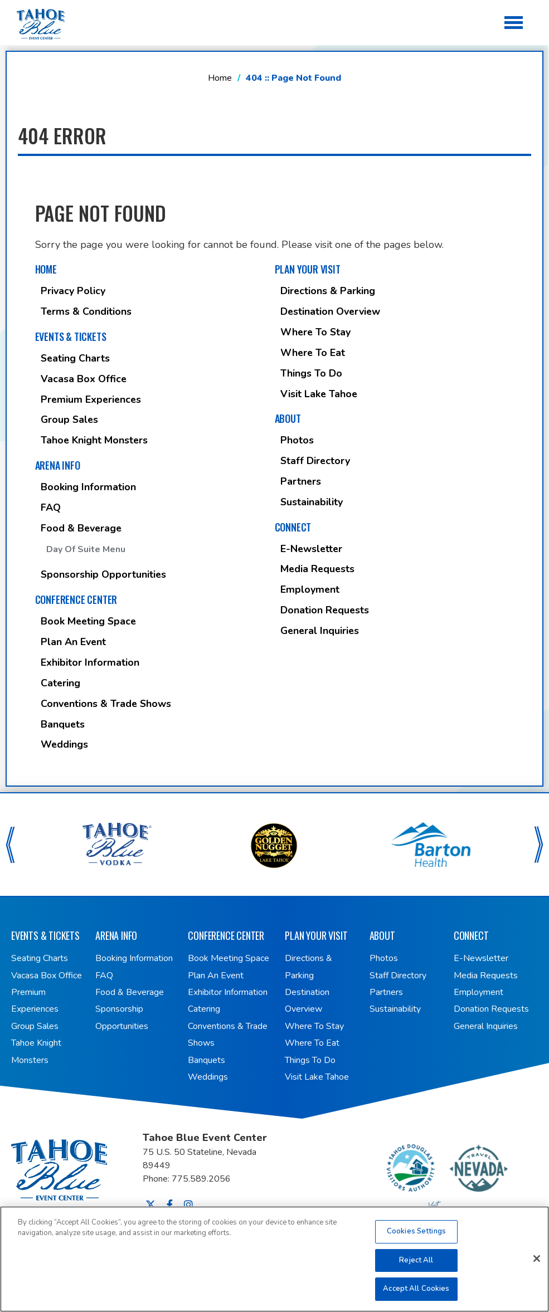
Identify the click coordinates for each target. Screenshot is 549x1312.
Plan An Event (73, 641)
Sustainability (311, 502)
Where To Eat (312, 352)
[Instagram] (188, 1204)
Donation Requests (324, 610)
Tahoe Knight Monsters (94, 440)
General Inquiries (319, 630)
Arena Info (57, 465)
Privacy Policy (73, 290)
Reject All (416, 1266)
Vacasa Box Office (84, 379)
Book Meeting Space (88, 621)
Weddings (64, 744)
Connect (293, 527)
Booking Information (88, 487)
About (288, 418)
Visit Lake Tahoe (318, 394)
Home (220, 78)
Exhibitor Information (90, 662)
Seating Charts (75, 358)
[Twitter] (150, 1204)
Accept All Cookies (416, 1295)
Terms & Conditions (86, 311)
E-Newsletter (311, 548)
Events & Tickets (70, 336)
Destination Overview (330, 311)
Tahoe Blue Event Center (77, 1166)
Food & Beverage (81, 528)
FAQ (51, 507)
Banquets (63, 724)
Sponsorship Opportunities (103, 574)
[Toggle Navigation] (514, 23)
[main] (274, 396)
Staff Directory (315, 460)
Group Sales (69, 419)
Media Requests (317, 568)
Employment (309, 589)
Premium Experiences (91, 399)
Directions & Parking (327, 290)
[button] (10, 844)
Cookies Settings (416, 1238)
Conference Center (76, 599)
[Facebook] (170, 1204)
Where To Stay (315, 332)
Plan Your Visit (308, 269)
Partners (300, 481)
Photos (297, 440)
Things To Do (311, 373)
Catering (60, 683)
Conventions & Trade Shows (106, 703)
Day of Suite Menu (85, 549)
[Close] (536, 1265)
